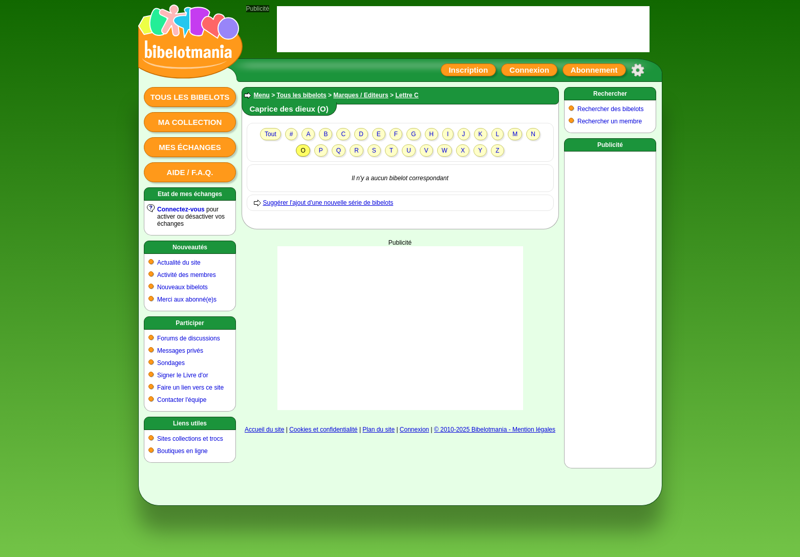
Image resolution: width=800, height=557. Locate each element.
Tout (270, 134)
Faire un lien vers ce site (190, 387)
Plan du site (378, 429)
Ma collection (190, 122)
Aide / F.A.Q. (190, 172)
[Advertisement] (400, 328)
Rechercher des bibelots (610, 109)
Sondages (171, 363)
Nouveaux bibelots (182, 287)
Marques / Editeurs (360, 95)
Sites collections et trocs (190, 438)
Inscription (468, 70)
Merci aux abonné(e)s (187, 299)
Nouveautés (189, 247)
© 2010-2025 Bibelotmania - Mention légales (494, 429)
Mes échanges (190, 147)
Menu (262, 95)
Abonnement (594, 70)
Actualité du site (179, 262)
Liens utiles (190, 423)
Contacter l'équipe (181, 399)
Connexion (529, 70)
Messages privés (180, 350)
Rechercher (610, 93)
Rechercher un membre (609, 121)
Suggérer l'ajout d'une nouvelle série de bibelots (328, 202)
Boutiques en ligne (182, 451)
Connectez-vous (181, 209)
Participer (190, 323)
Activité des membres (186, 274)
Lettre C (406, 95)
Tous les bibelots (190, 97)
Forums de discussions (188, 338)
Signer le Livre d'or (182, 375)
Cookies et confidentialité (323, 429)
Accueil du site (264, 429)
